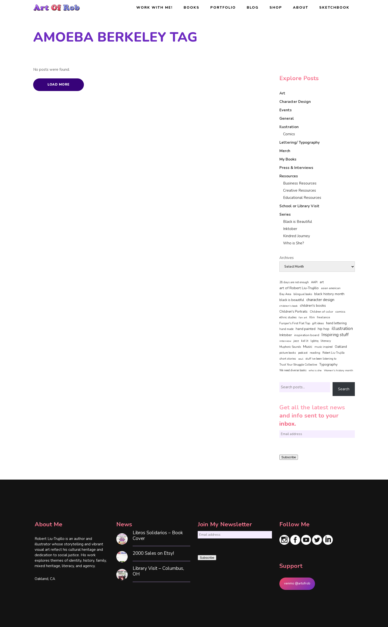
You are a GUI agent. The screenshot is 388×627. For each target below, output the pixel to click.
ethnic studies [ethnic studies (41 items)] (287, 317)
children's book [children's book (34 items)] (288, 306)
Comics (289, 134)
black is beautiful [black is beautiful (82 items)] (291, 300)
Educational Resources (302, 197)
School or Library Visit (299, 206)
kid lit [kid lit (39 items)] (304, 341)
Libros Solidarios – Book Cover (158, 535)
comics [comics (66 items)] (340, 311)
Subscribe (288, 457)
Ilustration (289, 126)
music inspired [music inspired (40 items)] (324, 347)
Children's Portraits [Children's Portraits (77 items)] (293, 311)
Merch (284, 150)
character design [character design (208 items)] (320, 299)
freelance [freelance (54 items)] (323, 317)
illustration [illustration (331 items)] (342, 328)
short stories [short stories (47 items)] (287, 359)
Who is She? (293, 243)
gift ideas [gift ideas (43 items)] (318, 323)
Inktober (290, 228)
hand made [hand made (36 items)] (286, 329)
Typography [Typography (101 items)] (328, 364)
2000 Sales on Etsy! (153, 553)
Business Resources (299, 183)
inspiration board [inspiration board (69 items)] (306, 335)
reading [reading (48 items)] (315, 353)
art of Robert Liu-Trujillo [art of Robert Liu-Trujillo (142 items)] (299, 287)
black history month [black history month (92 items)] (329, 294)
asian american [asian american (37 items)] (330, 288)
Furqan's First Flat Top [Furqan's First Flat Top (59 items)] (294, 323)
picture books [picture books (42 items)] (287, 353)
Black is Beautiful (297, 221)
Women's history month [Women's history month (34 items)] (338, 370)
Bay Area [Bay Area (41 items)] (285, 294)
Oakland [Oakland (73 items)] (341, 347)
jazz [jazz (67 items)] (296, 341)
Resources (288, 176)
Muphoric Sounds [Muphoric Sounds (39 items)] (290, 347)
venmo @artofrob (297, 583)
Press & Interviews (296, 167)
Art (282, 93)
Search (343, 389)
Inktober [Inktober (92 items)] (285, 335)
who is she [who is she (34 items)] (315, 370)
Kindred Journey (296, 235)
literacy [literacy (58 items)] (326, 341)
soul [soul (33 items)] (300, 359)
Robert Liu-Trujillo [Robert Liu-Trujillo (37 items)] (333, 353)
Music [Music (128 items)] (307, 346)
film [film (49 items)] (312, 317)
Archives (286, 257)
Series (285, 214)
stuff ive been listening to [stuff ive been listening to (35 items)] (320, 359)
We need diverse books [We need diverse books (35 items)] (292, 370)
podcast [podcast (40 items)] (303, 353)
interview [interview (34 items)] (285, 341)
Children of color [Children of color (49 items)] (321, 312)
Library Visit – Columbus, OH (158, 571)
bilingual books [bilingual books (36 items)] (302, 294)
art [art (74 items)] (322, 282)
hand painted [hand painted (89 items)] (305, 328)
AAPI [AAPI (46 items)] (314, 282)
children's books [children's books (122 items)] (313, 305)
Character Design (295, 101)
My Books (287, 159)
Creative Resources (299, 190)
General (286, 118)
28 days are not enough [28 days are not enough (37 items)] (294, 282)
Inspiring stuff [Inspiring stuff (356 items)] (335, 334)
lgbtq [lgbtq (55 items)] (314, 341)
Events (285, 110)
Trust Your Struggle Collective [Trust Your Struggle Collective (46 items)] (298, 365)
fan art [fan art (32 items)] (303, 317)
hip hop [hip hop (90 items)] (323, 328)
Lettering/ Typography (299, 142)
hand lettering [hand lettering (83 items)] (336, 323)
